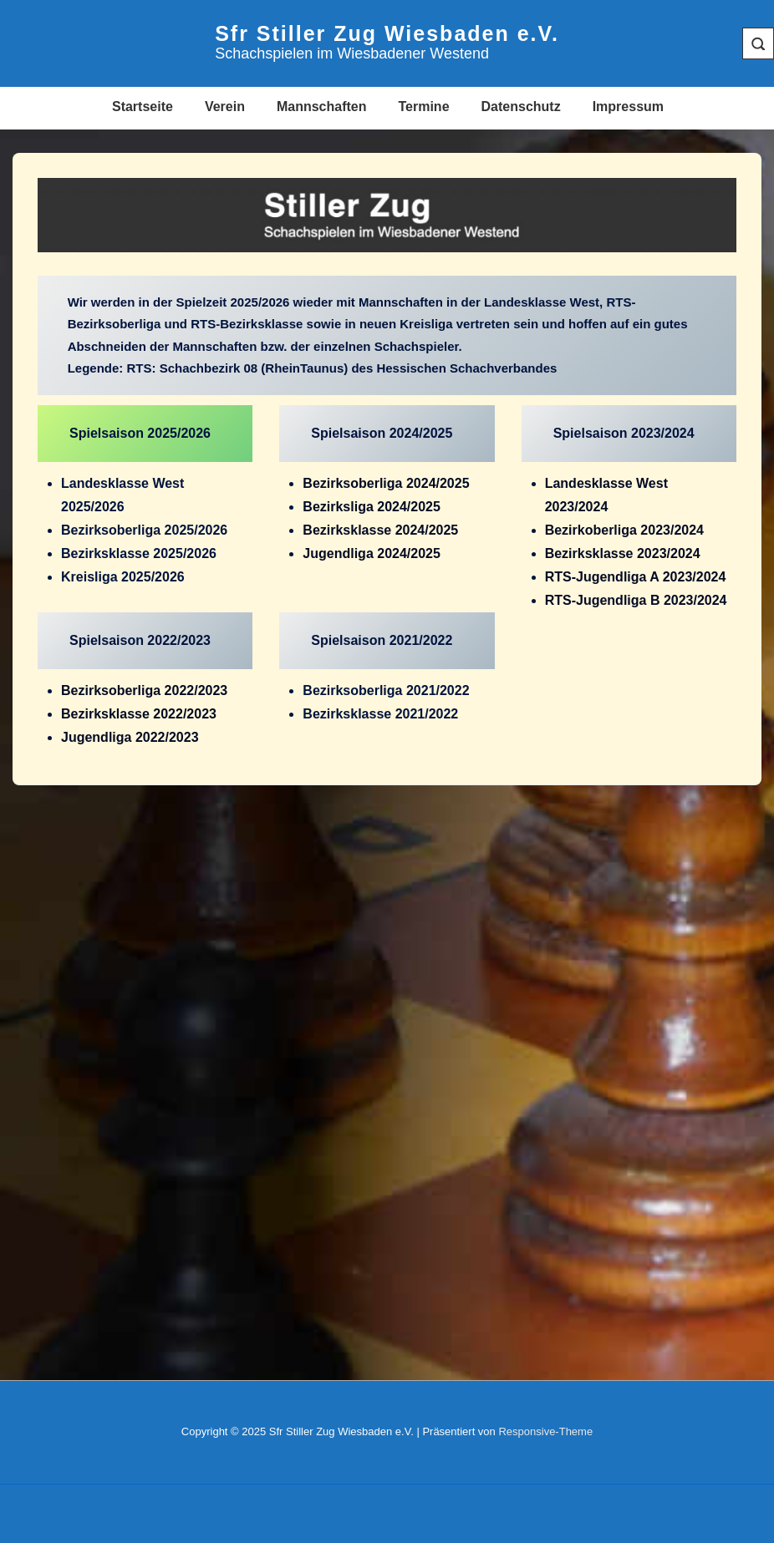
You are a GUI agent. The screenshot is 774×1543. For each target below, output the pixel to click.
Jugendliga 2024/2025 (371, 553)
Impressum (628, 106)
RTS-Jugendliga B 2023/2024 (636, 600)
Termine (423, 106)
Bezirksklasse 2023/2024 (622, 553)
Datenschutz (521, 106)
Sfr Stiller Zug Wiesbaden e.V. (387, 33)
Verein (225, 106)
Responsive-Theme (545, 1431)
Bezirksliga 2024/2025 (371, 507)
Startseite (142, 106)
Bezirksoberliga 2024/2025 (386, 483)
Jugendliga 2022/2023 (130, 737)
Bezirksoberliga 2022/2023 (144, 690)
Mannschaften (322, 106)
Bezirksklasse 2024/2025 (380, 530)
